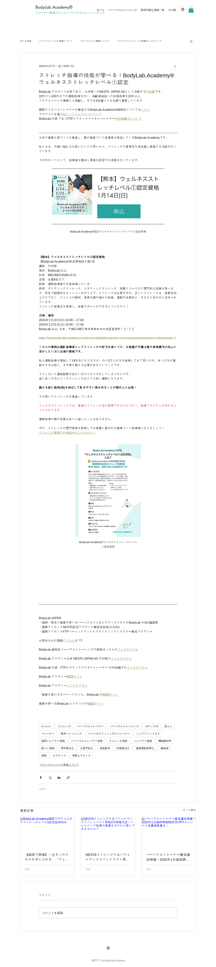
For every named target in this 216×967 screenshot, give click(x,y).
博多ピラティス (81, 755)
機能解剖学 (164, 741)
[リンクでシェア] (68, 777)
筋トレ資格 (47, 748)
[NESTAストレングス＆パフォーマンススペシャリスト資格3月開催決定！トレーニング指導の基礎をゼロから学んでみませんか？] (108, 832)
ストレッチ (64, 726)
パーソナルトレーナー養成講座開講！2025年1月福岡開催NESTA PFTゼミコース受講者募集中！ (168, 857)
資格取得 (105, 748)
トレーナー (47, 733)
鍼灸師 (164, 748)
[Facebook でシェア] (40, 777)
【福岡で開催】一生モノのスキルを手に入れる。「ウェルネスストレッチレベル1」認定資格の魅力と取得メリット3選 (47, 857)
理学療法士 (67, 748)
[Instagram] (183, 9)
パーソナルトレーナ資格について (56, 41)
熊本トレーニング (71, 733)
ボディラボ (151, 726)
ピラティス (59, 755)
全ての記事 (25, 41)
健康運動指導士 (145, 748)
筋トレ (168, 726)
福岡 (44, 755)
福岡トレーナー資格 (53, 741)
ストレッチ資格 (118, 741)
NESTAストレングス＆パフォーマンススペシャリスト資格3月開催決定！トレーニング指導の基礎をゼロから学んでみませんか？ (107, 857)
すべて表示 (189, 810)
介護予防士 (86, 748)
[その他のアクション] (175, 66)
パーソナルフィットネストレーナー (109, 733)
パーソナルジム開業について (94, 41)
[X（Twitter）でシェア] (50, 777)
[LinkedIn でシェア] (59, 777)
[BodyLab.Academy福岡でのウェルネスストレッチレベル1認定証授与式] (47, 832)
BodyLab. (46, 726)
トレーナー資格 (143, 741)
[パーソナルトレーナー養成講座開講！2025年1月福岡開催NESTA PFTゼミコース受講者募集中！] (169, 832)
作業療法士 (123, 748)
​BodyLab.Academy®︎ (54, 7)
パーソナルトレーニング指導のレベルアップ (139, 41)
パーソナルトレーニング (124, 726)
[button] (191, 9)
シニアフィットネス (148, 733)
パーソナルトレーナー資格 (87, 741)
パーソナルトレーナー (90, 726)
